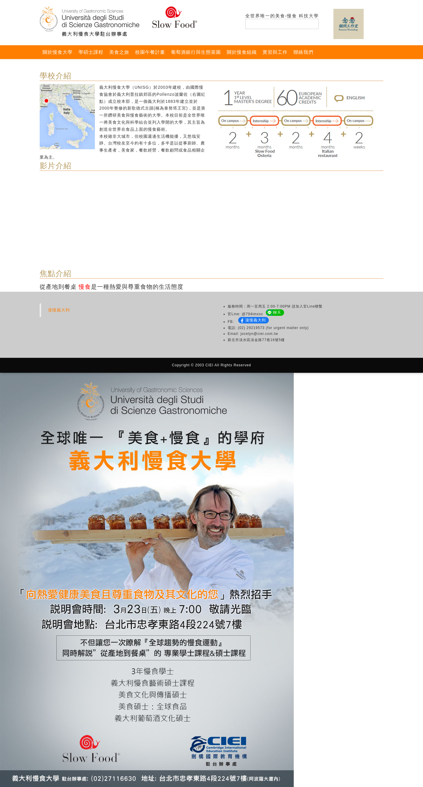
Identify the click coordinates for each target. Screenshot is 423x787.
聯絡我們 (303, 52)
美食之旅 (119, 52)
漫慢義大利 (59, 310)
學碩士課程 (90, 52)
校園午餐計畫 (150, 52)
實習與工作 (275, 52)
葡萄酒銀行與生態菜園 (196, 52)
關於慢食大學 (58, 52)
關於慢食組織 (242, 52)
